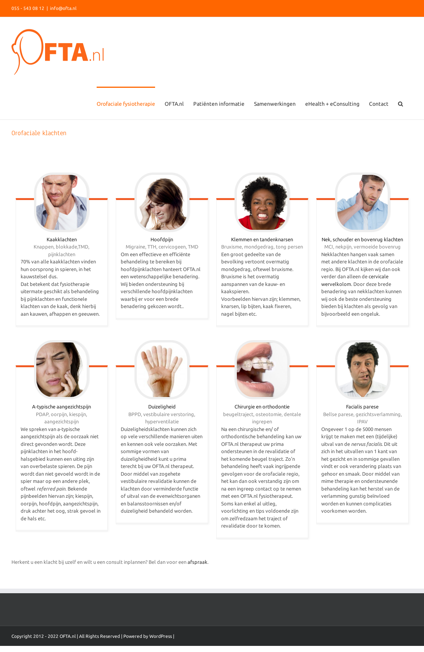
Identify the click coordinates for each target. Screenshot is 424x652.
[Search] (400, 103)
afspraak (197, 562)
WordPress (160, 636)
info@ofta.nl (63, 8)
